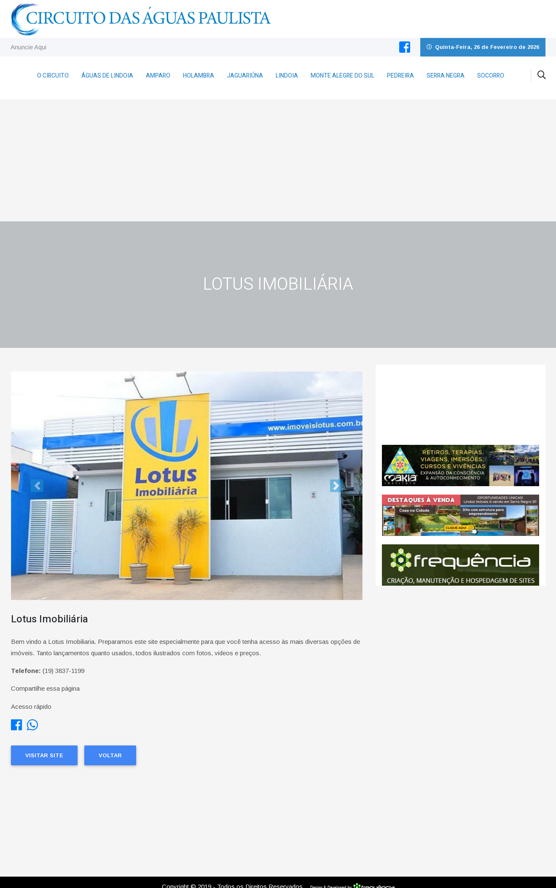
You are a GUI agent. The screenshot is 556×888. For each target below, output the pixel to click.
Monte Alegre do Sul (342, 75)
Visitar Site (44, 755)
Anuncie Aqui (28, 47)
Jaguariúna (245, 75)
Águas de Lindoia (107, 75)
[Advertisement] (278, 158)
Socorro (490, 75)
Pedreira (400, 75)
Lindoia (287, 75)
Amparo (158, 75)
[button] (37, 485)
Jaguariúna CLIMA (460, 404)
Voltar (110, 755)
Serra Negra (446, 75)
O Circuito (53, 75)
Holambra (198, 75)
